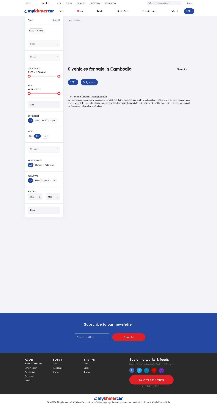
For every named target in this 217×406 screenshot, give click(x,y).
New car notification (151, 379)
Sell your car (89, 82)
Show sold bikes (36, 31)
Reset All (56, 20)
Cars (61, 11)
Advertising (30, 372)
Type (30, 131)
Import (52, 120)
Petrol (46, 180)
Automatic (49, 165)
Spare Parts (122, 11)
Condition (33, 116)
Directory (95, 3)
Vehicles (77, 20)
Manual (38, 165)
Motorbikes (58, 368)
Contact (81, 3)
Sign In (189, 3)
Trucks (100, 11)
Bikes (80, 11)
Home (70, 20)
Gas (53, 180)
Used (44, 120)
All (30, 120)
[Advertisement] (44, 265)
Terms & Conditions (33, 364)
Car (30, 136)
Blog (59, 3)
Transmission (35, 160)
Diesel (38, 180)
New (37, 120)
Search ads (110, 3)
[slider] (29, 76)
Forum (69, 3)
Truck (45, 136)
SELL (189, 11)
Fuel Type (33, 176)
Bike (37, 136)
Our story (29, 376)
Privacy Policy (31, 368)
